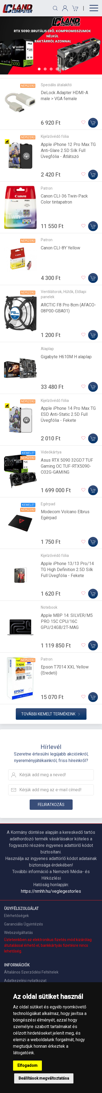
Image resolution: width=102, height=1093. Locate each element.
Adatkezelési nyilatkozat (25, 980)
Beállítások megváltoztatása (43, 1078)
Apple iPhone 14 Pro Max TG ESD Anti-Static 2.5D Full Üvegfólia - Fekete (68, 414)
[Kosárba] (93, 123)
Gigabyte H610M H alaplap (66, 356)
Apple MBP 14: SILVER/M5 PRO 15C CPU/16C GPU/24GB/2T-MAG (67, 621)
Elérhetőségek (16, 915)
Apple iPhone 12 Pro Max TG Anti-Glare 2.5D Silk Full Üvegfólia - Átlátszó (68, 150)
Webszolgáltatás (18, 932)
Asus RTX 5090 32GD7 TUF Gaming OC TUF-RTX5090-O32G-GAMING (67, 466)
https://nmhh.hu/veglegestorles (51, 891)
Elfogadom (27, 1065)
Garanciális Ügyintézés (23, 924)
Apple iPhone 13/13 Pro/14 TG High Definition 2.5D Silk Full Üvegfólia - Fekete (67, 569)
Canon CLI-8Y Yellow (60, 247)
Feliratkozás (51, 804)
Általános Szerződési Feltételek (31, 972)
